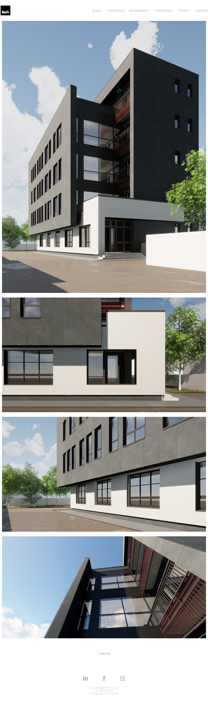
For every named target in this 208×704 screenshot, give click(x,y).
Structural (163, 11)
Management (138, 11)
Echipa (184, 11)
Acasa (96, 11)
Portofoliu (116, 11)
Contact (201, 11)
